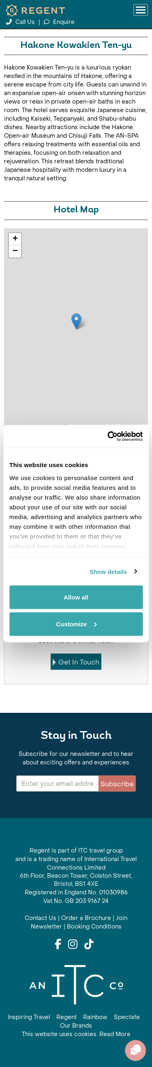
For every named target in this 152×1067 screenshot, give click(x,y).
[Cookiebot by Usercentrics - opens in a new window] (108, 436)
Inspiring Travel (29, 1017)
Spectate (127, 1017)
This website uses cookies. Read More (76, 1034)
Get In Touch (76, 662)
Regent (66, 1017)
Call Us (21, 22)
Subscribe (117, 784)
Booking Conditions (94, 927)
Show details (108, 571)
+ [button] (15, 239)
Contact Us (40, 918)
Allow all (76, 597)
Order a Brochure (86, 918)
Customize (76, 623)
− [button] (15, 251)
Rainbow (95, 1017)
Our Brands (76, 1026)
